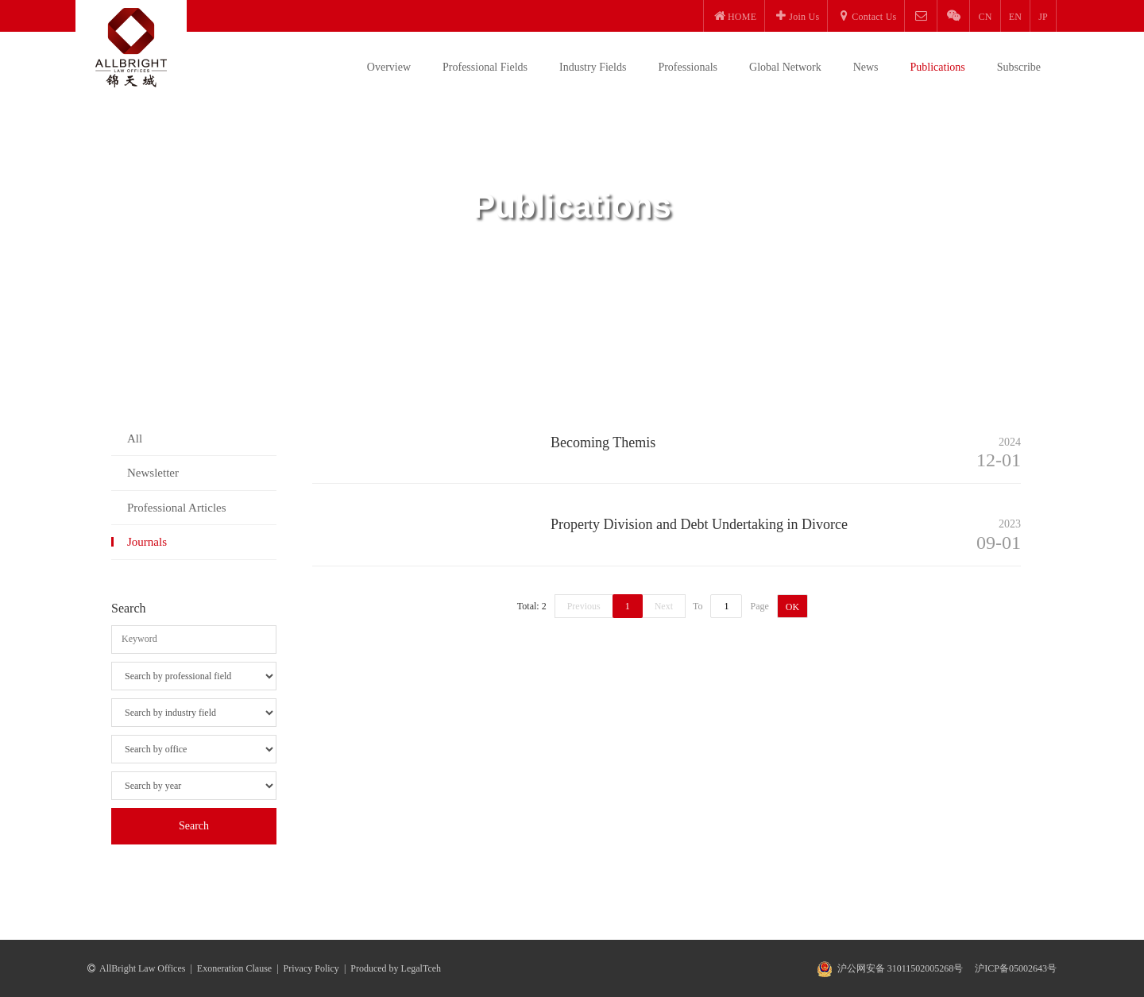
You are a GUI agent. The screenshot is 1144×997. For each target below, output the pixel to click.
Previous (584, 606)
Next (664, 606)
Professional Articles (176, 507)
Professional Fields (485, 67)
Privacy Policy (311, 968)
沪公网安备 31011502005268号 (900, 968)
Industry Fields (592, 67)
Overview (389, 67)
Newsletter (153, 472)
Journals (147, 541)
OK (792, 606)
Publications (937, 67)
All (134, 438)
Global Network (785, 67)
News (866, 67)
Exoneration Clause (234, 968)
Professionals (687, 67)
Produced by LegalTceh (395, 968)
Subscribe (1019, 67)
